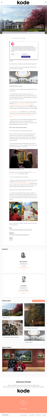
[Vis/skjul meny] (2, 2)
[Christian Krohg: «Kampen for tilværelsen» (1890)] (12, 328)
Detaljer (12, 54)
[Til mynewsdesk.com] (5, 415)
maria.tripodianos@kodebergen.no (23, 267)
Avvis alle (24, 54)
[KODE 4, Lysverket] (12, 309)
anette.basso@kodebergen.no (23, 291)
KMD (28, 111)
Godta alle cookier (25, 56)
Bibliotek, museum (23, 229)
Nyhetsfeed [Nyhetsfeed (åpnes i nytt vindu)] (38, 415)
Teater (28, 229)
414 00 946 (23, 293)
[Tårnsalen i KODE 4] (34, 335)
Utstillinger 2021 (25, 234)
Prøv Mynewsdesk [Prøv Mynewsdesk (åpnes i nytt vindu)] (23, 415)
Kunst (31, 229)
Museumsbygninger (18, 234)
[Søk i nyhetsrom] (45, 2)
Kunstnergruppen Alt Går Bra (14, 111)
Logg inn (44, 415)
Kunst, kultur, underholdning (14, 229)
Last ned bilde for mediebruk (38, 301)
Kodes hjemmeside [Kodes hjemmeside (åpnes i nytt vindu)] (23, 408)
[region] (24, 50)
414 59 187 (23, 269)
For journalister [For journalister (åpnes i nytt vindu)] (32, 415)
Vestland (11, 239)
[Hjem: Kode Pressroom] (23, 2)
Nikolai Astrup (12, 234)
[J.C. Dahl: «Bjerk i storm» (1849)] (34, 315)
